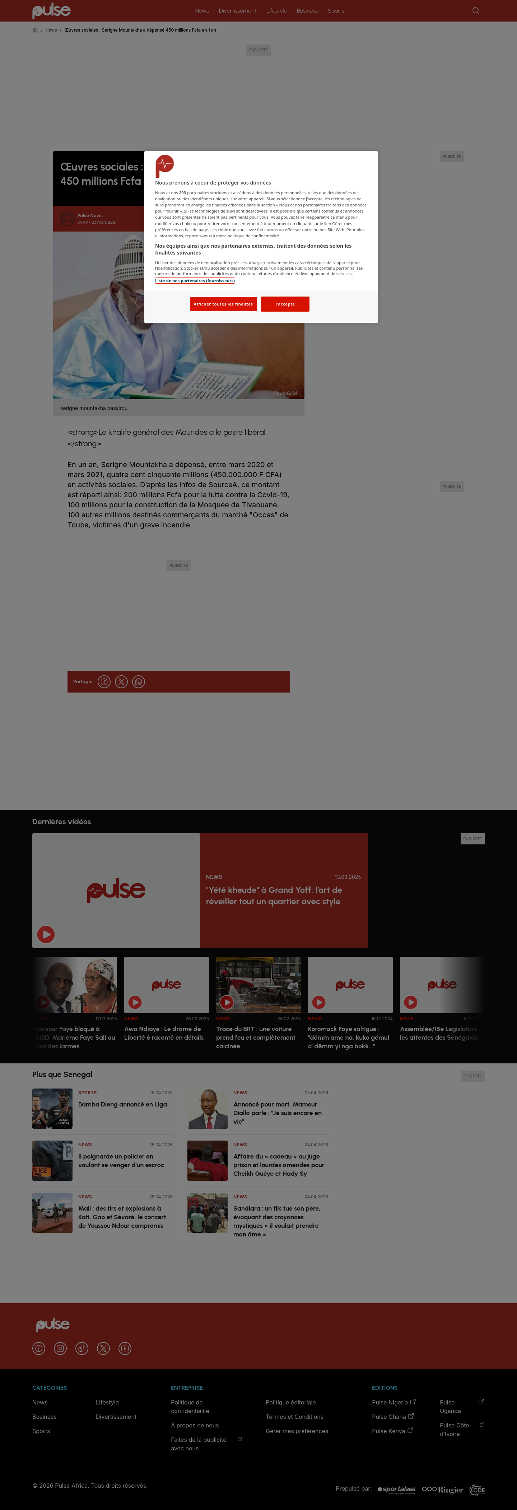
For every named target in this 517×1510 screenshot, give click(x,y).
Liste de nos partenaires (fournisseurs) (195, 280)
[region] (261, 237)
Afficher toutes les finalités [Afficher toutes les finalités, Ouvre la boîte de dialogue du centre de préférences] (223, 304)
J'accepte (285, 304)
